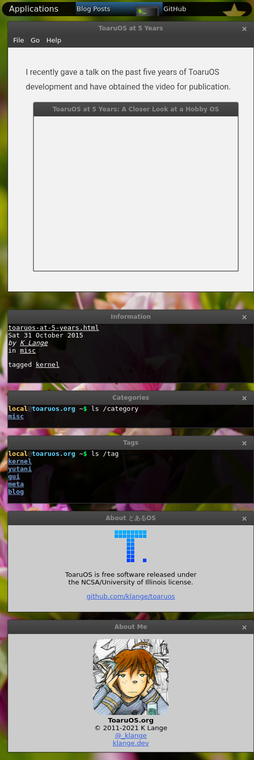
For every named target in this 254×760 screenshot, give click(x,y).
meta (16, 484)
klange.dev (131, 743)
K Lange (33, 343)
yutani (20, 469)
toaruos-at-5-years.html (53, 327)
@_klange (130, 735)
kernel (48, 364)
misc (27, 350)
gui (14, 476)
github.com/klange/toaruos (130, 596)
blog (16, 491)
